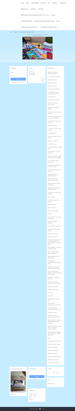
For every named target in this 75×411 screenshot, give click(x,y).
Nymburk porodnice (52, 86)
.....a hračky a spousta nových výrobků (54, 129)
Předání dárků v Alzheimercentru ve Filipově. (54, 304)
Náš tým (43, 3)
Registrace (14, 82)
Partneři (40, 9)
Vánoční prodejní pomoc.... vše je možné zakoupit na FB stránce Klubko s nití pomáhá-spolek (55, 242)
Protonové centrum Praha (53, 89)
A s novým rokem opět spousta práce (53, 161)
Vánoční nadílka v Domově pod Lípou (54, 170)
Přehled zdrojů (51, 383)
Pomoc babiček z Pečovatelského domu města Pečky (54, 262)
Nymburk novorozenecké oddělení (53, 108)
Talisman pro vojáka (52, 353)
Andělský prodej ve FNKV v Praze (54, 299)
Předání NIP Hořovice (52, 347)
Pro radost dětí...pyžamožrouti (54, 226)
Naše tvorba (50, 295)
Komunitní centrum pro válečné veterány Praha (53, 179)
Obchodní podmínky (26, 21)
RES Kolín (50, 214)
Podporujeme (35, 3)
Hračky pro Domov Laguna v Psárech (54, 229)
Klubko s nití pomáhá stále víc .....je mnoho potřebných (54, 117)
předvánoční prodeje (52, 83)
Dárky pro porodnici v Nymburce (53, 222)
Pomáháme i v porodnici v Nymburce (54, 278)
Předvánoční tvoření (52, 312)
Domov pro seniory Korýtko (54, 344)
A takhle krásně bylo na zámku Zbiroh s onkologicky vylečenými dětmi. (55, 327)
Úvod (22, 3)
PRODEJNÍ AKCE (24, 9)
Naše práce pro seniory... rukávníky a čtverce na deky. (54, 282)
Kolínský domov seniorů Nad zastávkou (54, 193)
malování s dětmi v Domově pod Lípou (54, 152)
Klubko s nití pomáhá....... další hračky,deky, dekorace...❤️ (55, 156)
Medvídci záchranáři (52, 236)
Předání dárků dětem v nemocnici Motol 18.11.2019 (35, 15)
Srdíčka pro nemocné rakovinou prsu (52, 103)
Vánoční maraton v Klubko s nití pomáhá (54, 184)
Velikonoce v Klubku (52, 141)
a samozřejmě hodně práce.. (54, 76)
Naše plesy (50, 292)
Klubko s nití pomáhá (52, 210)
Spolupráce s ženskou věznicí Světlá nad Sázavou (54, 188)
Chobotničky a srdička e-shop (48, 27)
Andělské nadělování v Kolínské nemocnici (53, 175)
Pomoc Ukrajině (51, 197)
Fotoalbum (63, 3)
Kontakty (33, 9)
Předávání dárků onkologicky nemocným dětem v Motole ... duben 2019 (54, 333)
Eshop (58, 21)
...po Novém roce (52, 144)
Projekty (54, 3)
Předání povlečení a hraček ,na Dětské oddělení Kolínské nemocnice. (55, 321)
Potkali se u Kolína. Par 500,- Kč (29, 27)
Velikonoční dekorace (52, 233)
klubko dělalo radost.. (53, 79)
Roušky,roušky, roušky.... (53, 289)
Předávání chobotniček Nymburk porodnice (53, 73)
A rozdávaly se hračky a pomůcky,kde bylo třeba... (53, 92)
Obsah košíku (32, 74)
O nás (27, 3)
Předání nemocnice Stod (53, 359)
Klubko (53, 15)
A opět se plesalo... (52, 96)
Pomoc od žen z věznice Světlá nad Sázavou (54, 217)
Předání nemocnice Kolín (53, 362)
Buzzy (49, 338)
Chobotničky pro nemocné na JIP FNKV (54, 112)
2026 (57, 372)
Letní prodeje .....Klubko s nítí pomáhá (54, 121)
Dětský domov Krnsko (53, 286)
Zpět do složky (37, 61)
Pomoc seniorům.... (52, 207)
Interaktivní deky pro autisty (54, 356)
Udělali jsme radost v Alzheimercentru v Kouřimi (54, 316)
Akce (49, 3)
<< (49, 372)
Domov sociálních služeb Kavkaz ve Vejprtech (27, 32)
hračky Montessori (52, 133)
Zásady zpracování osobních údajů (44, 21)
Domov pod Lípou (52, 204)
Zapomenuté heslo (20, 82)
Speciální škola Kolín (52, 125)
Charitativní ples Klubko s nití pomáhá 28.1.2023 (54, 165)
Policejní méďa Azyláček (53, 350)
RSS (44, 409)
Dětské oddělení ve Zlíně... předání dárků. (54, 257)
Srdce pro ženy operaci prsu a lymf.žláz (54, 137)
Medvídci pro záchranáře (53, 99)
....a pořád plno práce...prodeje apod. (55, 147)
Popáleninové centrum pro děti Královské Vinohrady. (54, 267)
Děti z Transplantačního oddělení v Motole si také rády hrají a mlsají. (54, 273)
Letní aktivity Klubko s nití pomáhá (53, 200)
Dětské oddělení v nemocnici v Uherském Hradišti (55, 248)
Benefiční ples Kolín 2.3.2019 (54, 341)
